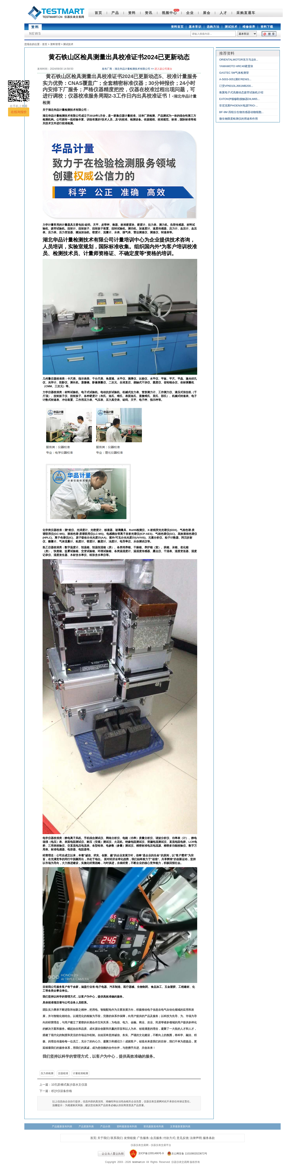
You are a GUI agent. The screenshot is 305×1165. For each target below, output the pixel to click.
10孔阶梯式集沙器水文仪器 (69, 1084)
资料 (132, 13)
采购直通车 (245, 13)
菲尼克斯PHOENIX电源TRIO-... (238, 105)
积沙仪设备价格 (61, 1091)
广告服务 (143, 1138)
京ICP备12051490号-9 (151, 1153)
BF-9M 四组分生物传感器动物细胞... (241, 112)
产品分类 (105, 1126)
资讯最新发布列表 (153, 1126)
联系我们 (116, 1138)
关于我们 (103, 1138)
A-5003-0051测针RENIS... (235, 79)
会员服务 (156, 1138)
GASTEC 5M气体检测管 (234, 72)
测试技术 (231, 26)
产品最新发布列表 (62, 1126)
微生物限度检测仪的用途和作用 (238, 118)
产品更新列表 (86, 1126)
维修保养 (249, 26)
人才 (223, 13)
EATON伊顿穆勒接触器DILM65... (239, 99)
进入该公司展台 (163, 68)
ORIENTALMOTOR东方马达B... (238, 59)
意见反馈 (183, 1138)
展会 (207, 13)
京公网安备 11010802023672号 (185, 1153)
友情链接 (130, 1138)
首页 (98, 13)
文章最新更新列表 (180, 1126)
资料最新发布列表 (127, 1126)
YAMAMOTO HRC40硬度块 (236, 66)
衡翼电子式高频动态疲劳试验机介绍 (241, 92)
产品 (115, 13)
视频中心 (169, 13)
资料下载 (267, 26)
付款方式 (169, 1138)
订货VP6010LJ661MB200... (236, 85)
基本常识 (195, 26)
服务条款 (209, 1138)
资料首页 (177, 26)
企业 (190, 13)
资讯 (148, 13)
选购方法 (213, 26)
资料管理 (55, 44)
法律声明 (196, 1138)
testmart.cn (138, 1162)
